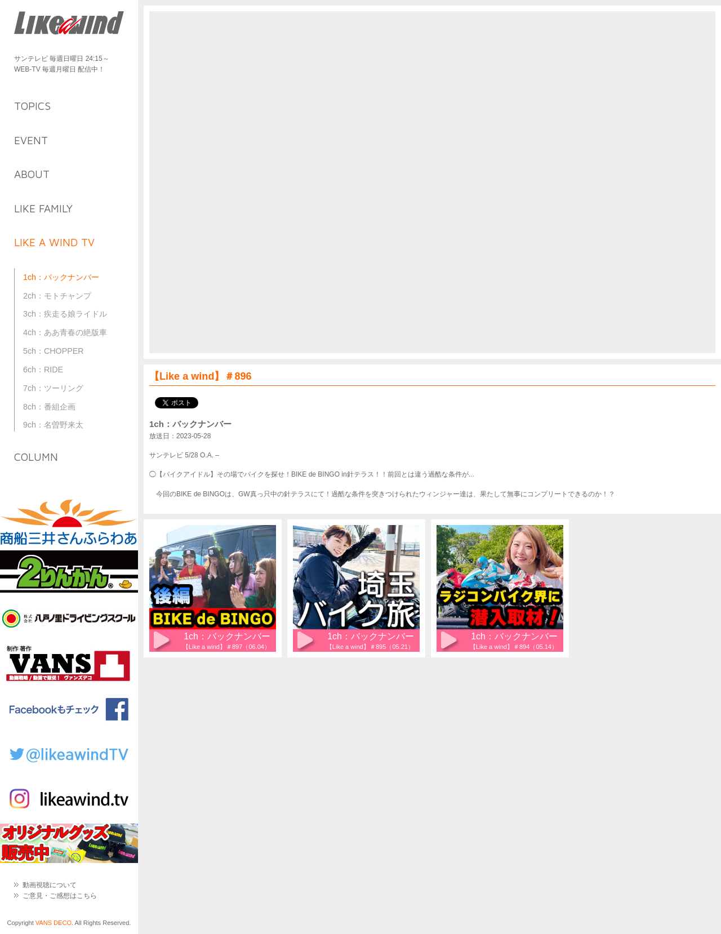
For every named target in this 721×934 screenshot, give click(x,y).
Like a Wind (69, 24)
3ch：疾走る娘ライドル (65, 313)
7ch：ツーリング (53, 388)
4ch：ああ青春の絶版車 (65, 332)
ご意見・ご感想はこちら (60, 896)
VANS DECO (53, 922)
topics (32, 106)
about (32, 174)
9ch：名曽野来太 (53, 424)
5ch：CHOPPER (53, 350)
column (36, 457)
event (31, 140)
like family (43, 208)
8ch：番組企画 (49, 406)
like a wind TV (54, 242)
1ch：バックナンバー (61, 277)
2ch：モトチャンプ (57, 295)
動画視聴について (50, 885)
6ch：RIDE (43, 369)
